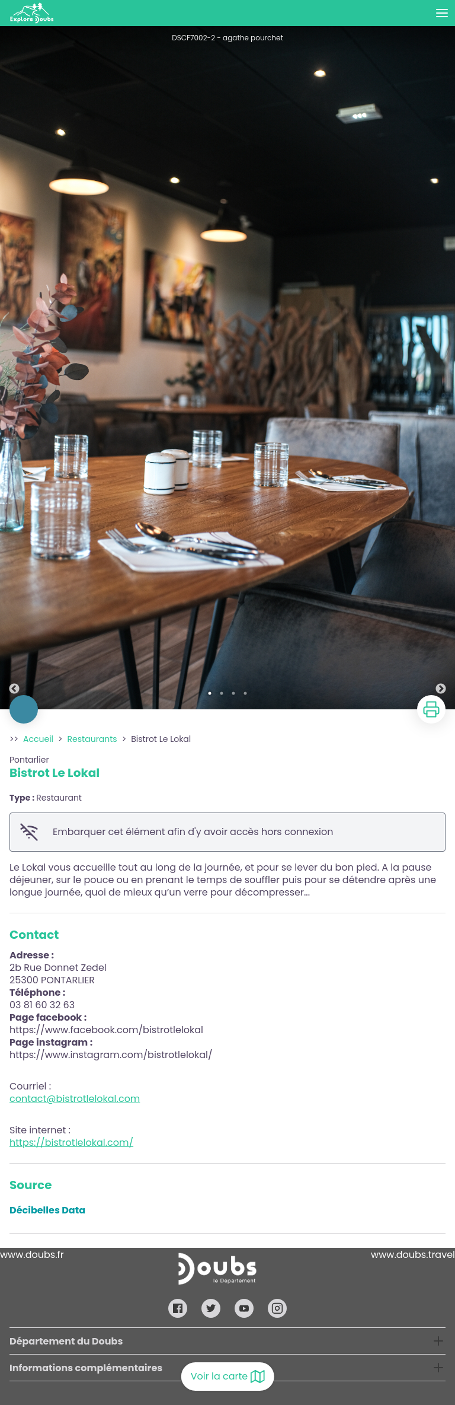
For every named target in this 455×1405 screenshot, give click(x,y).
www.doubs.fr (32, 1254)
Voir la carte (228, 1376)
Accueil (38, 739)
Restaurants (92, 739)
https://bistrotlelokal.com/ (71, 1142)
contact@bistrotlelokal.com (74, 1098)
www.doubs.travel (413, 1254)
